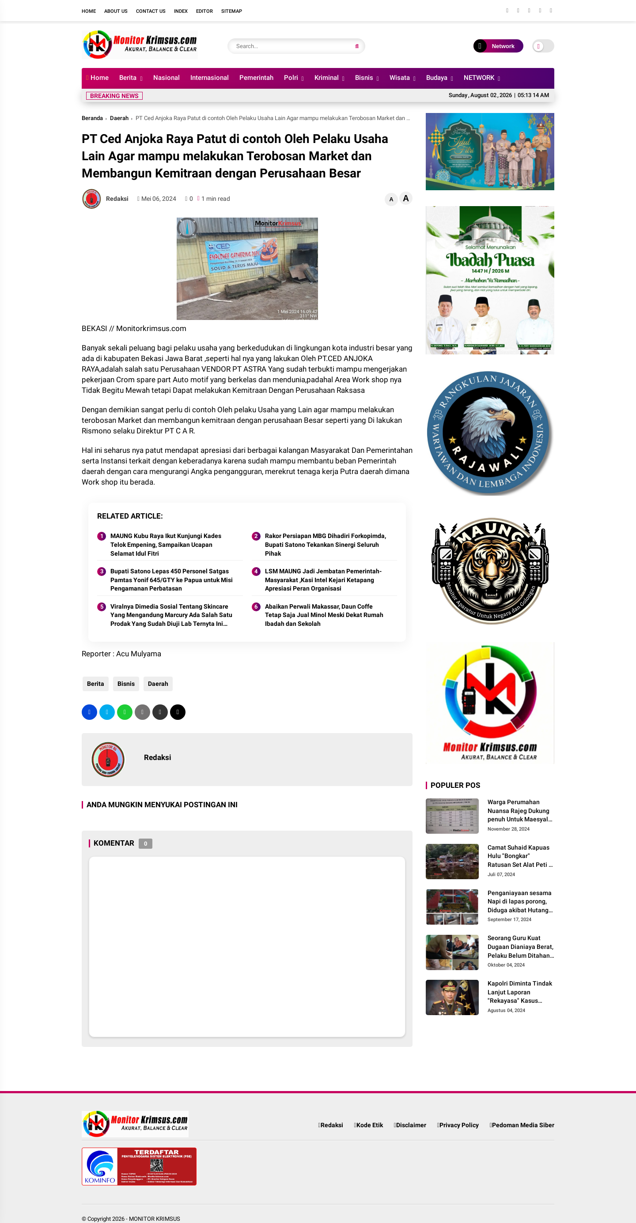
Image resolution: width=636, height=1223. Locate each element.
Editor (204, 11)
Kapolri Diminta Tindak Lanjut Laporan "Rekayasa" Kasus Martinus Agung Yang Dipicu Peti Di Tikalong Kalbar (520, 992)
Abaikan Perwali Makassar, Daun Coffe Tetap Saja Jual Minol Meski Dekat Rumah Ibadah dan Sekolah (324, 615)
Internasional (209, 78)
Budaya (436, 78)
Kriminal (326, 78)
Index (181, 11)
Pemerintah (256, 78)
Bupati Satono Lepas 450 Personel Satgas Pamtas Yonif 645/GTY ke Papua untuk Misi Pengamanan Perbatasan (171, 580)
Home (89, 11)
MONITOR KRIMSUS (154, 1218)
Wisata (400, 78)
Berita (127, 78)
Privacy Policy (458, 1125)
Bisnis (364, 78)
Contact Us (151, 11)
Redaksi (330, 1125)
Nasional (166, 78)
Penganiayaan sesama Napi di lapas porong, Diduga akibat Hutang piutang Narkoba (520, 902)
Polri (291, 78)
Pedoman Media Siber (522, 1125)
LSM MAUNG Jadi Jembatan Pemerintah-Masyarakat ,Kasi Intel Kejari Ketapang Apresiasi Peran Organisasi (323, 580)
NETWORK (479, 78)
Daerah (119, 118)
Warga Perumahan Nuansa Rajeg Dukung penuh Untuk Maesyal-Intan (519, 811)
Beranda (92, 118)
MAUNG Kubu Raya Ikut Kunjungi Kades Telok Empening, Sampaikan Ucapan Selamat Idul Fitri (165, 544)
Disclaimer (410, 1125)
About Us (116, 11)
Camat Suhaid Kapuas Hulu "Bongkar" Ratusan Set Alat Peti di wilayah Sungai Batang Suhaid (521, 856)
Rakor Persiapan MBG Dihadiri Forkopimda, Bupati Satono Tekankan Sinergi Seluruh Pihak (325, 544)
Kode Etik (368, 1125)
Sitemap (231, 11)
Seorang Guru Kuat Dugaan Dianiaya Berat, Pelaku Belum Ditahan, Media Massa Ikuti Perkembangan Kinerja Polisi (520, 947)
